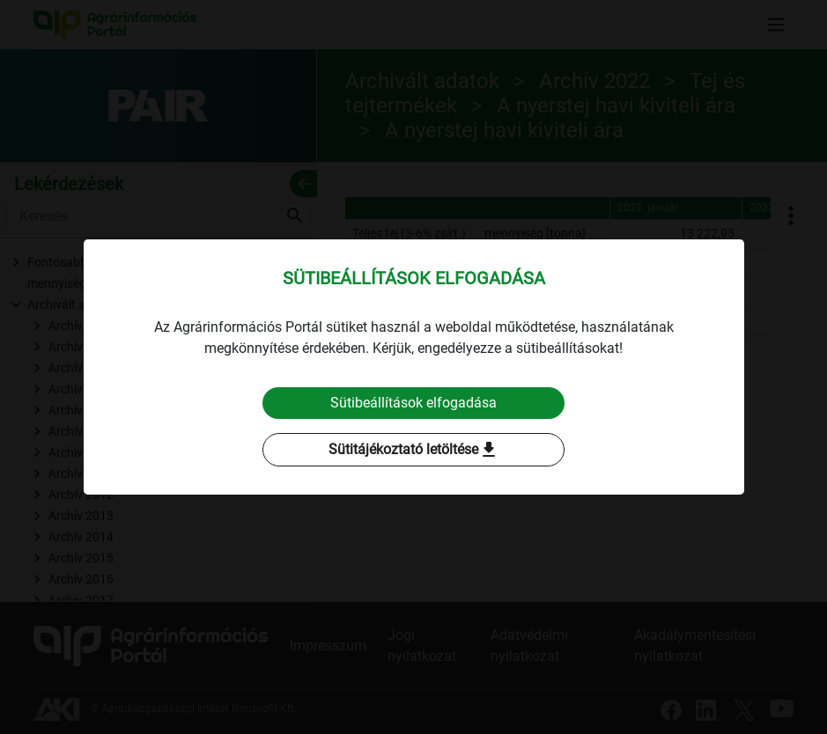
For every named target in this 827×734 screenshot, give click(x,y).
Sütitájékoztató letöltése (414, 449)
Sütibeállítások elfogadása (413, 402)
